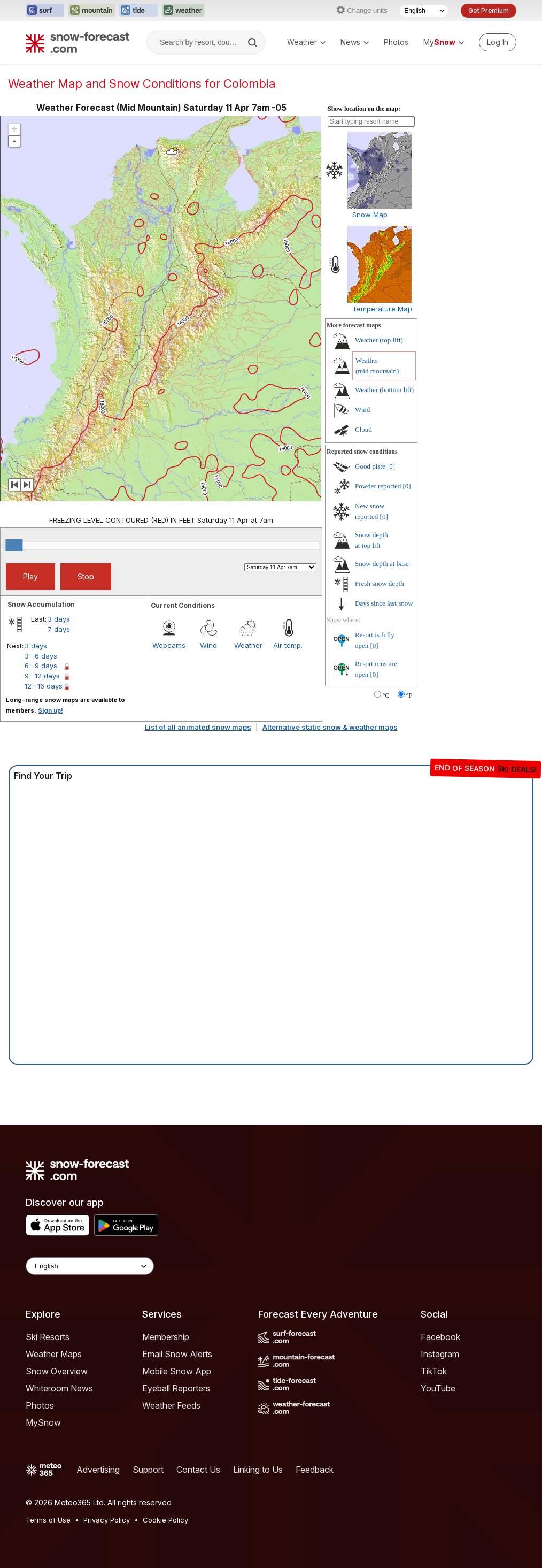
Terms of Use (48, 1520)
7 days (59, 629)
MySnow (43, 1422)
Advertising (98, 1469)
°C (386, 695)
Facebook (440, 1337)
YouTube (438, 1388)
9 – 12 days (42, 675)
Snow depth (382, 564)
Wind (208, 645)
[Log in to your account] (497, 42)
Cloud (363, 429)
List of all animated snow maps (198, 727)
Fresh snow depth (379, 583)
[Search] (253, 42)
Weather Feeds (171, 1405)
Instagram (440, 1354)
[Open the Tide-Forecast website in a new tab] (138, 11)
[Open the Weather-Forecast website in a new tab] (183, 11)
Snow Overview (57, 1371)
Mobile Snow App (176, 1371)
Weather (306, 42)
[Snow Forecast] (77, 42)
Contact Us (198, 1469)
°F (409, 695)
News (354, 42)
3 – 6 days (41, 656)
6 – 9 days (41, 665)
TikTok (434, 1371)
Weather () (379, 340)
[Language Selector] (424, 11)
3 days (59, 619)
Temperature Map (382, 308)
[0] (391, 466)
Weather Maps (54, 1354)
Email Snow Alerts (177, 1354)
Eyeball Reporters (176, 1388)
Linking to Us (258, 1469)
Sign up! (50, 710)
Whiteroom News (59, 1388)
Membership (165, 1337)
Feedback (315, 1469)
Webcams (168, 645)
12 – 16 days (44, 686)
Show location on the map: (364, 108)
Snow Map (370, 214)
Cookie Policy (165, 1520)
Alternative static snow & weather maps (330, 727)
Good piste (370, 466)
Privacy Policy (106, 1520)
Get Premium (488, 10)
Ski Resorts (47, 1337)
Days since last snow (384, 603)
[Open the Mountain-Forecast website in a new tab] (91, 11)
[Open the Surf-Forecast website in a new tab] (45, 11)
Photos (396, 42)
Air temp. (288, 645)
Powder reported (378, 486)
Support (148, 1469)
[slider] (13, 545)
